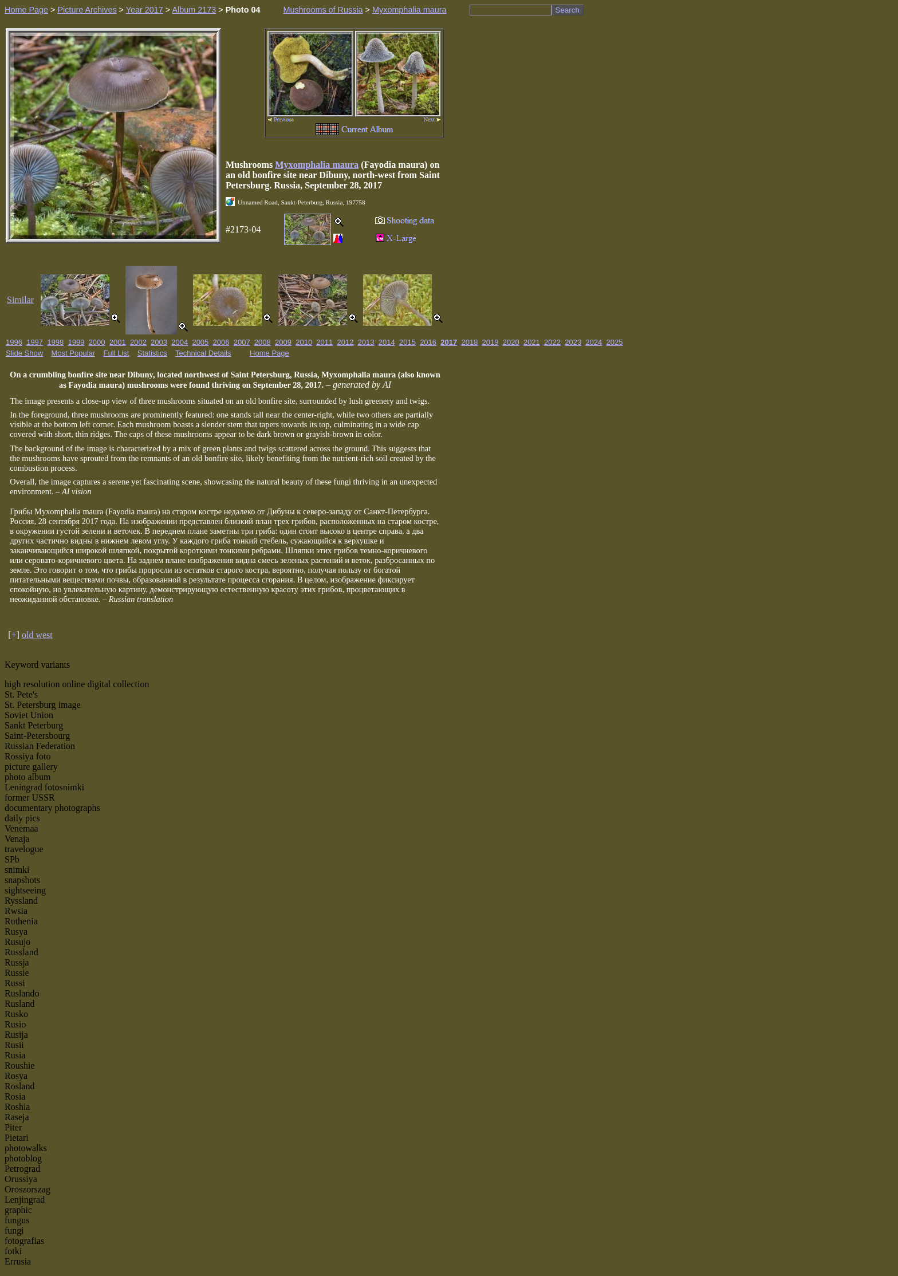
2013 (366, 342)
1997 (34, 342)
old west (37, 635)
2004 (179, 342)
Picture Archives (86, 9)
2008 (262, 342)
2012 (345, 342)
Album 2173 (194, 9)
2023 (573, 342)
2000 (97, 342)
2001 (117, 342)
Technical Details (203, 353)
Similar (20, 300)
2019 (490, 342)
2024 (593, 342)
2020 (511, 342)
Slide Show (24, 353)
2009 (283, 342)
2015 (407, 342)
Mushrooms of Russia (323, 9)
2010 (304, 342)
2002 (138, 342)
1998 (55, 342)
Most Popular (74, 353)
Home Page (26, 9)
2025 (614, 342)
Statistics (152, 353)
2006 (221, 342)
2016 (428, 342)
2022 (552, 342)
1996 (14, 342)
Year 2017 (144, 9)
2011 (324, 342)
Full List (116, 353)
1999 (76, 342)
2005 (200, 342)
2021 (531, 342)
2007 (242, 342)
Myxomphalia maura (409, 9)
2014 (387, 342)
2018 (469, 342)
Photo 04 (243, 9)
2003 (159, 342)
